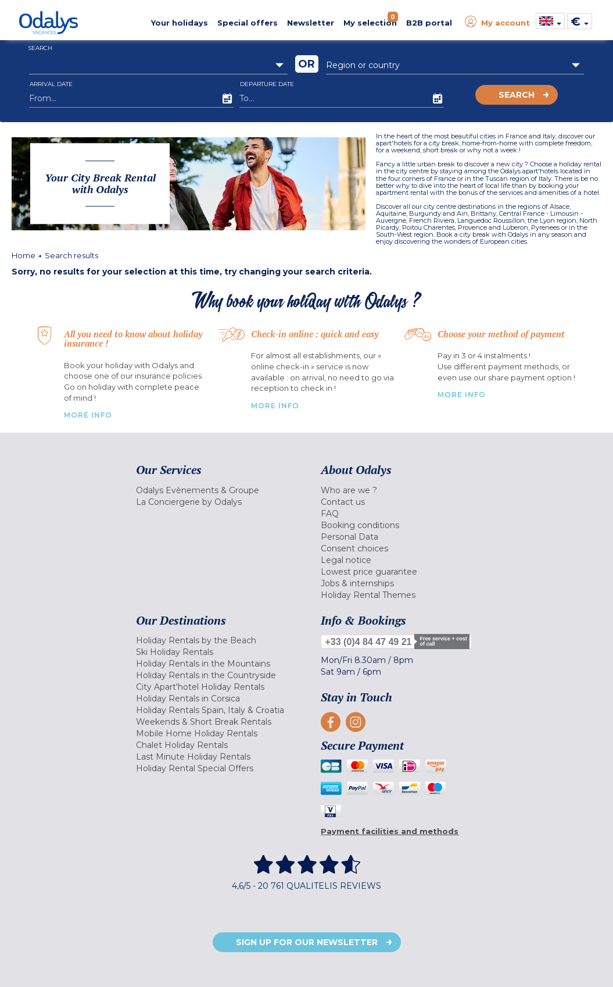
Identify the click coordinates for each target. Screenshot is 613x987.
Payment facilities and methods (389, 831)
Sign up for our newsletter (307, 942)
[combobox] (158, 65)
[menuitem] (219, 490)
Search (517, 95)
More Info (88, 415)
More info (462, 394)
